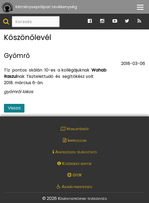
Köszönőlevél (27, 38)
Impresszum (74, 140)
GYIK (74, 175)
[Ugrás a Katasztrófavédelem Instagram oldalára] (102, 21)
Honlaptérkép (75, 129)
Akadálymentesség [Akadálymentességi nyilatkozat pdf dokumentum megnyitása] (74, 187)
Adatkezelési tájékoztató (75, 152)
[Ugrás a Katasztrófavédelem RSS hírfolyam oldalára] (139, 21)
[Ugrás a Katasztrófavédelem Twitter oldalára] (127, 21)
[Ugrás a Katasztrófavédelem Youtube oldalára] (114, 21)
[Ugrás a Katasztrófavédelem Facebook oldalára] (90, 21)
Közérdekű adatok (74, 163)
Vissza (14, 108)
